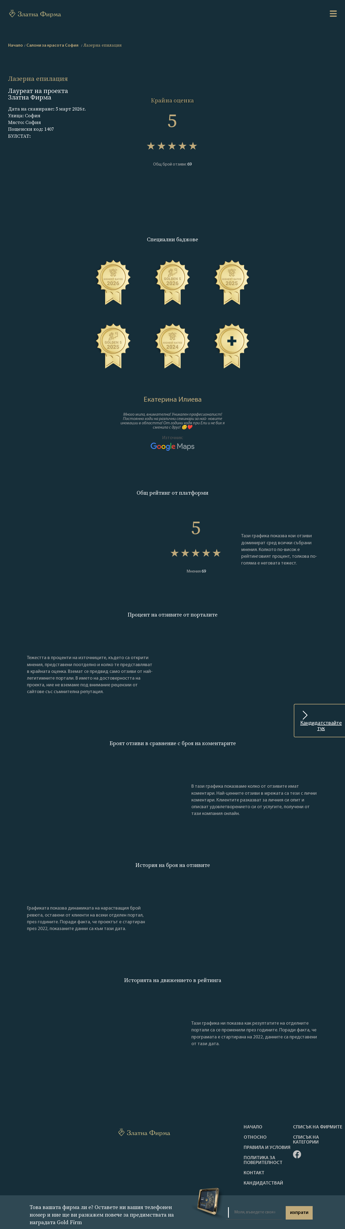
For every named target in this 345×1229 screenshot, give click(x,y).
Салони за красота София (52, 45)
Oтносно (255, 1137)
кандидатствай (263, 1183)
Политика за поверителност (263, 1160)
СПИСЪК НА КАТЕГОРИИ (306, 1140)
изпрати (299, 1212)
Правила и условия (267, 1147)
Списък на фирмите (317, 1127)
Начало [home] (15, 45)
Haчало (253, 1127)
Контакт (254, 1173)
